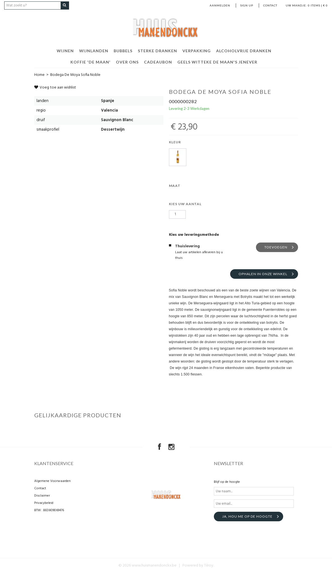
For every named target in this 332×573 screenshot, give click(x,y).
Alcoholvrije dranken (243, 50)
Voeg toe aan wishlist (55, 87)
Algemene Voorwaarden (52, 481)
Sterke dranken (157, 50)
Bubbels (123, 50)
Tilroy (208, 565)
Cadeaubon (158, 61)
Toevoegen (275, 247)
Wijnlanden (93, 50)
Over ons (127, 61)
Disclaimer (42, 496)
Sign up (246, 5)
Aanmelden (220, 5)
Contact (270, 5)
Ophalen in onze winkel (263, 273)
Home (39, 74)
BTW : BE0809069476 (49, 510)
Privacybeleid (43, 503)
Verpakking (196, 50)
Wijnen (65, 50)
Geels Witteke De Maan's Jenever (217, 61)
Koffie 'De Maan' (90, 61)
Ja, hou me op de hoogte (247, 516)
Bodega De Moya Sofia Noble (75, 74)
